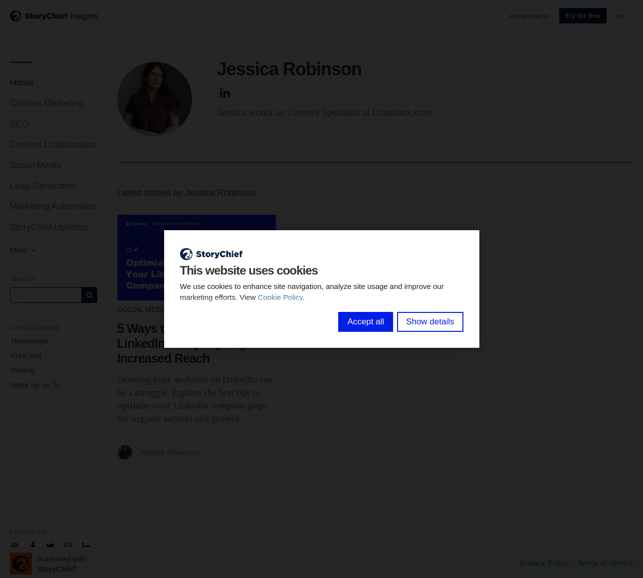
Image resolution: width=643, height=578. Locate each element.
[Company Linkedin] (86, 546)
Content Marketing (46, 103)
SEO (19, 124)
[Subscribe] (89, 295)
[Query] (46, 295)
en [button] (625, 16)
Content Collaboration (53, 144)
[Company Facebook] (32, 546)
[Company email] (14, 546)
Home (22, 83)
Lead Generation (43, 186)
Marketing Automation (53, 206)
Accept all (365, 321)
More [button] (23, 250)
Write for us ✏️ (36, 385)
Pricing (22, 370)
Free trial (26, 355)
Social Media (35, 165)
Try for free (583, 15)
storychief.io (529, 16)
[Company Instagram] (68, 546)
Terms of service (605, 563)
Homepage (29, 340)
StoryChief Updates (49, 227)
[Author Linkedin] (225, 91)
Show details (430, 321)
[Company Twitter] (50, 546)
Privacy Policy (544, 563)
